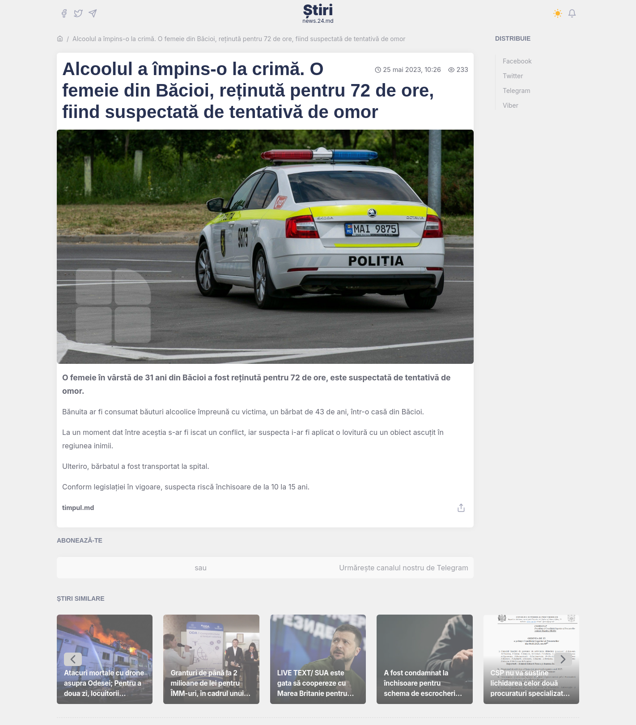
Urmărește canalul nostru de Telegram (403, 567)
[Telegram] (92, 13)
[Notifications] (572, 13)
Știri (317, 13)
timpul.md (78, 508)
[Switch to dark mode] (558, 13)
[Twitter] (78, 13)
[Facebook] (64, 13)
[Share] (461, 508)
